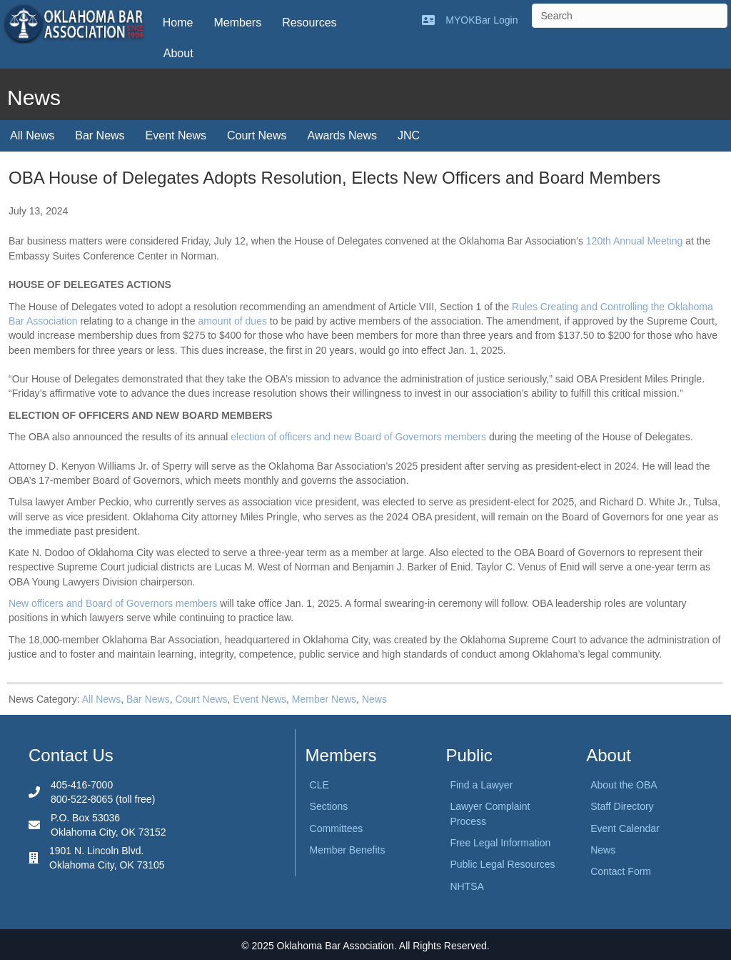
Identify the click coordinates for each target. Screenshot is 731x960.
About (178, 53)
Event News (176, 135)
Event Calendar (625, 828)
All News (32, 135)
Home (178, 22)
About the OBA (623, 785)
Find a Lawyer (481, 785)
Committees (336, 828)
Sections (329, 806)
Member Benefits (347, 850)
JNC (409, 135)
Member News (324, 699)
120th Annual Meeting (634, 241)
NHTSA (466, 886)
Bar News (99, 135)
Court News (257, 135)
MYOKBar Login (481, 20)
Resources (309, 22)
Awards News (343, 135)
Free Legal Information (500, 842)
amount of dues (232, 321)
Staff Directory (621, 806)
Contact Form (620, 871)
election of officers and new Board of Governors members (358, 436)
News (374, 699)
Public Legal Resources (502, 864)
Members (237, 22)
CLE (319, 785)
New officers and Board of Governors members (113, 603)
